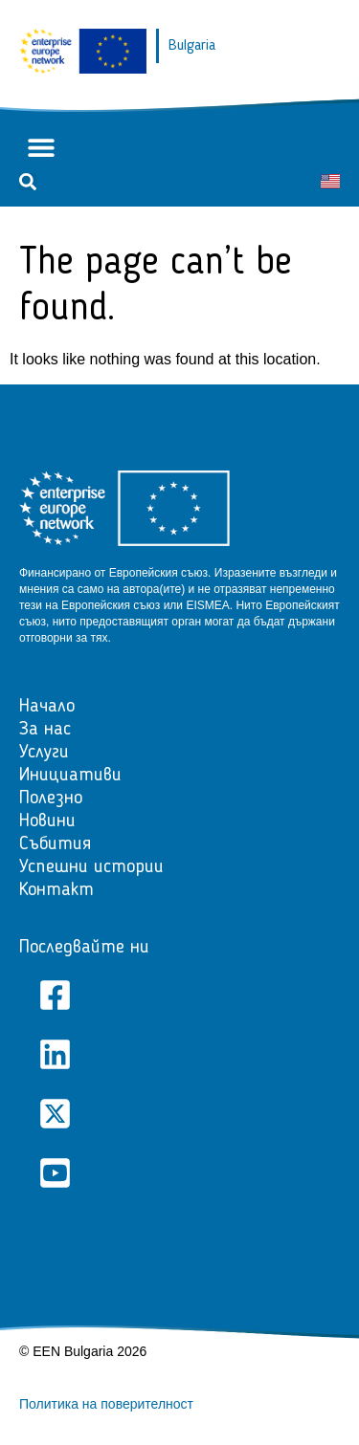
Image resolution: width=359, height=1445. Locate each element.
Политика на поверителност (106, 1404)
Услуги (44, 752)
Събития (55, 844)
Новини (47, 821)
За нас (45, 729)
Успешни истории (91, 867)
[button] (40, 147)
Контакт (56, 890)
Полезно (50, 798)
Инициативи (70, 775)
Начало (47, 706)
